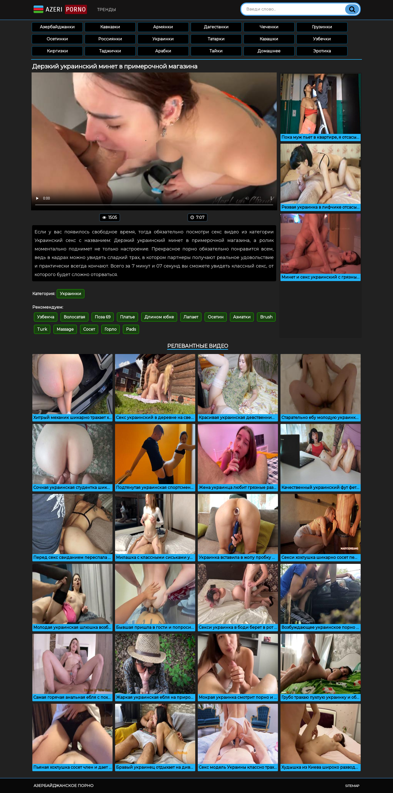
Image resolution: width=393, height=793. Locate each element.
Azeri (60, 9)
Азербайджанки (57, 27)
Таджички (110, 51)
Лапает (190, 317)
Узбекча (45, 317)
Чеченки (269, 27)
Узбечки (322, 39)
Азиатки (242, 317)
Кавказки (110, 27)
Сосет (89, 329)
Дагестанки (216, 27)
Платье (127, 317)
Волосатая (74, 317)
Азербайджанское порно (63, 785)
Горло (111, 329)
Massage (65, 329)
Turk (42, 329)
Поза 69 (103, 317)
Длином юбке (159, 317)
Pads (131, 329)
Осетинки (57, 39)
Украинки (163, 39)
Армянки (163, 27)
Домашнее (268, 51)
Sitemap (352, 786)
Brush (266, 317)
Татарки (216, 39)
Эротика (322, 51)
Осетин (216, 317)
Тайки (216, 51)
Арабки (163, 51)
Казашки (269, 39)
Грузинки (322, 27)
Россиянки (110, 39)
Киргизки (57, 51)
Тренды (106, 9)
